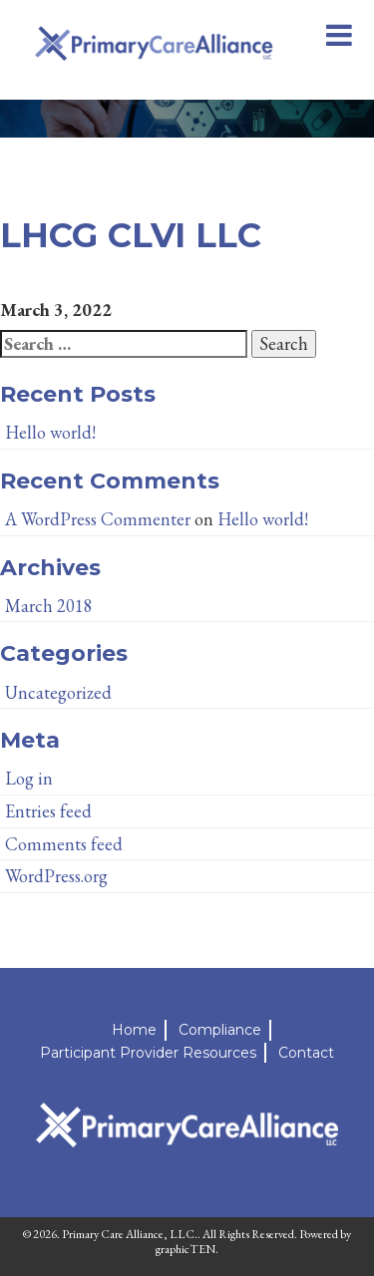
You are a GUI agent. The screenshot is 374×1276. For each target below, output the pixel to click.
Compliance (220, 1030)
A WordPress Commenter (97, 518)
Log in (29, 778)
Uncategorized (58, 692)
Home (134, 1030)
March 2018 (49, 605)
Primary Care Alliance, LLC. (129, 1234)
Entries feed (48, 810)
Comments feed (64, 843)
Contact (306, 1053)
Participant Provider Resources (148, 1053)
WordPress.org (56, 875)
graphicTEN (185, 1249)
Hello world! (50, 432)
